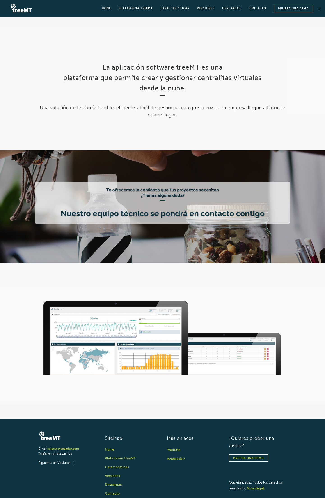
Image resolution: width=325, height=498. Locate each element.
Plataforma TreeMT (120, 458)
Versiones (112, 476)
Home (109, 449)
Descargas (113, 484)
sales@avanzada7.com (63, 449)
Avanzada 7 (176, 459)
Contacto (112, 493)
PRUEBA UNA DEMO (293, 8)
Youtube (173, 450)
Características (117, 467)
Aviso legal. (256, 488)
